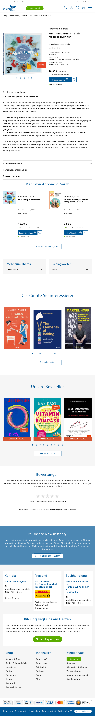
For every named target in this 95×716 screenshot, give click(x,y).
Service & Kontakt (84, 2)
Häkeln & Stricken (12, 269)
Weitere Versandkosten (46, 602)
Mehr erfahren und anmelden (47, 555)
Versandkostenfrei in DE (31, 2)
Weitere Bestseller (47, 453)
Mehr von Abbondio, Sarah (47, 246)
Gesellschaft (41, 659)
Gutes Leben (42, 663)
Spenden (74, 659)
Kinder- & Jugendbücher (17, 663)
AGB (70, 711)
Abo (38, 679)
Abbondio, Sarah (58, 28)
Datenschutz (21, 711)
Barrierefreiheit (49, 711)
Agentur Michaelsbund (77, 675)
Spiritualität (41, 667)
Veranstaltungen (74, 671)
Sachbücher (11, 667)
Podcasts (40, 671)
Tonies (9, 671)
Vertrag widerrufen (83, 711)
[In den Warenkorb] (60, 79)
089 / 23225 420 (75, 603)
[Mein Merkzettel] (77, 8)
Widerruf (62, 711)
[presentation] (3, 200)
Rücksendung (41, 608)
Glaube (9, 679)
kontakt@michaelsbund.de (17, 589)
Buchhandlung (73, 679)
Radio (38, 675)
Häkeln (54, 269)
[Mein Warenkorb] (83, 8)
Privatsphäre (34, 711)
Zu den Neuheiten (47, 362)
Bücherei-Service (13, 687)
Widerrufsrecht (42, 605)
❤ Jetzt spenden (34, 8)
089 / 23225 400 (14, 592)
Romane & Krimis (13, 659)
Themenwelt (11, 675)
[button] (32, 353)
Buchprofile (11, 683)
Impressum (8, 711)
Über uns (71, 663)
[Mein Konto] (71, 8)
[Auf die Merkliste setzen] (74, 79)
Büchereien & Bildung (77, 667)
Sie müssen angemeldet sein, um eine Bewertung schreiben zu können (47, 509)
